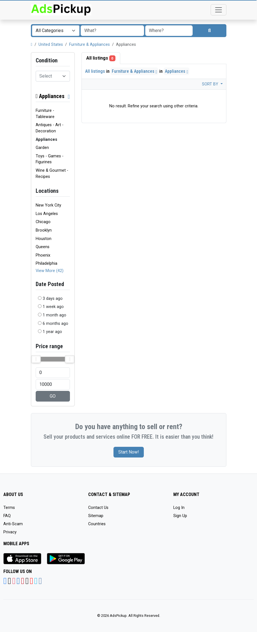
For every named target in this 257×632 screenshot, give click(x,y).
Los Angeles (47, 213)
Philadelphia (46, 263)
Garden (42, 147)
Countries (97, 524)
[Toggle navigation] (218, 9)
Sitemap (95, 515)
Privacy (10, 532)
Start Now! (128, 452)
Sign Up (180, 515)
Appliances (50, 96)
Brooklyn (44, 230)
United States (50, 44)
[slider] (36, 359)
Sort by (210, 84)
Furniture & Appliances (89, 44)
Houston (43, 238)
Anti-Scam (13, 524)
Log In (179, 507)
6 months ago (55, 323)
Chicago (43, 221)
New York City (48, 205)
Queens (42, 246)
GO (53, 396)
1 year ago (52, 331)
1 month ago (54, 315)
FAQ (7, 515)
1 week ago (53, 306)
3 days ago (53, 298)
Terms (9, 507)
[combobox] (55, 30)
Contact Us (98, 507)
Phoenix (43, 255)
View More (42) (49, 270)
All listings (101, 58)
